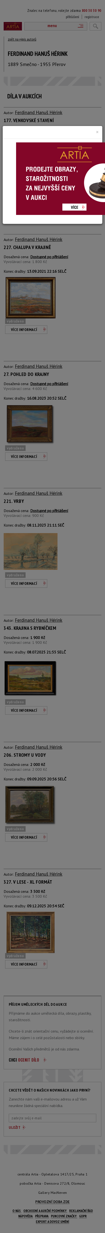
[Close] (97, 132)
